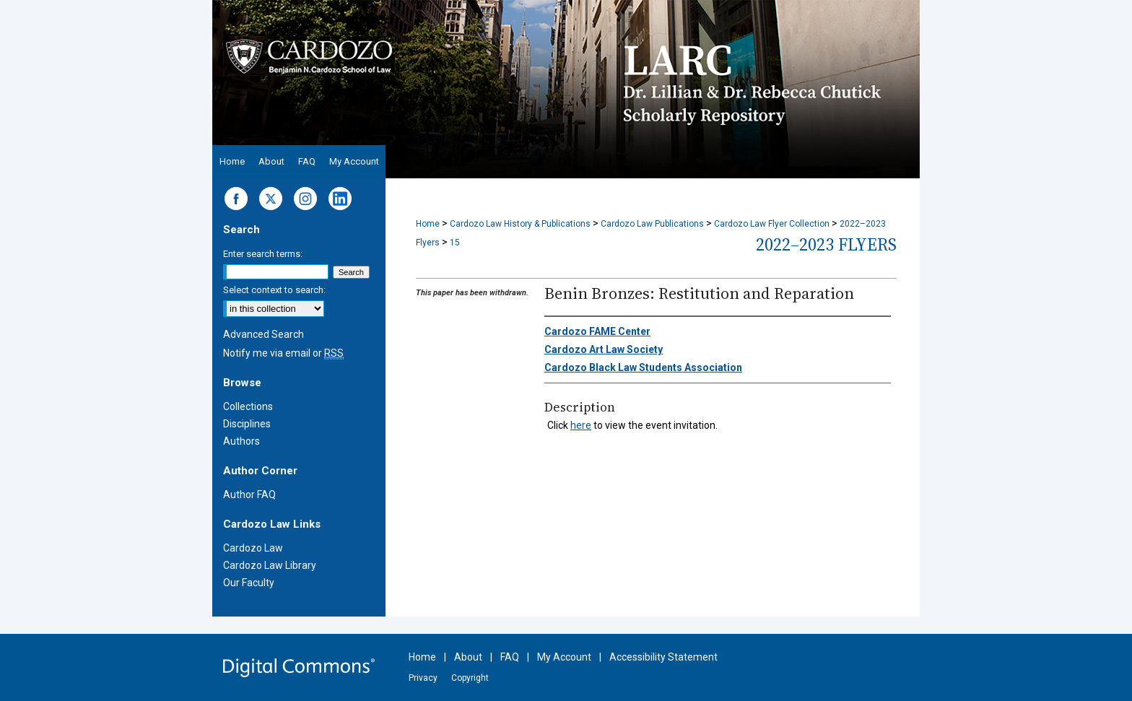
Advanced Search (263, 334)
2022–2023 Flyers (826, 244)
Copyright (470, 678)
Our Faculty (248, 582)
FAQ (509, 657)
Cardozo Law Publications (652, 224)
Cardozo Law (253, 548)
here (580, 425)
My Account (564, 657)
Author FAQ (249, 494)
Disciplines (247, 424)
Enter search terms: (262, 253)
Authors (241, 441)
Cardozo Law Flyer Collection (772, 224)
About (468, 657)
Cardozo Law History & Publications (520, 224)
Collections (248, 406)
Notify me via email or (283, 353)
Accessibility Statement (663, 657)
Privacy (423, 678)
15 (455, 243)
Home (428, 224)
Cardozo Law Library (269, 565)
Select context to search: (274, 289)
